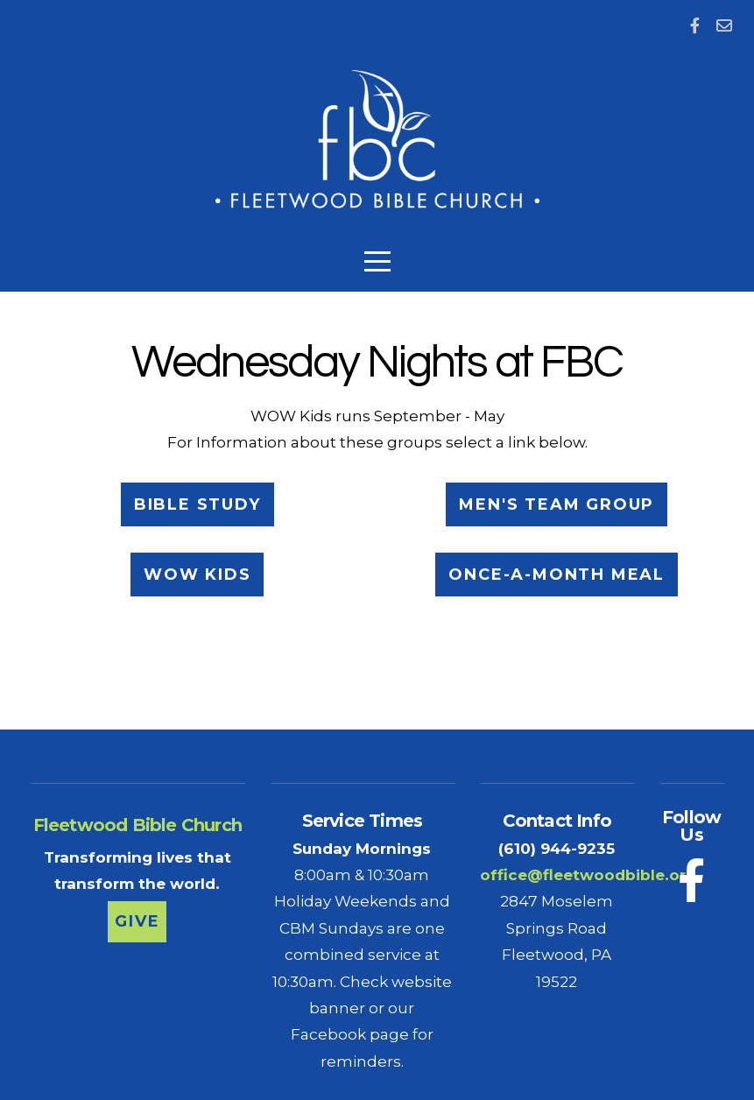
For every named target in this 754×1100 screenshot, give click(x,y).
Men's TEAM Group (556, 504)
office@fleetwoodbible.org (588, 874)
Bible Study (197, 504)
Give (137, 921)
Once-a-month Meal (556, 574)
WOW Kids (197, 574)
